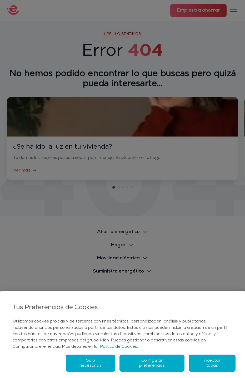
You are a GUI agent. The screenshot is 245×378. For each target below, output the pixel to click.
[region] (122, 334)
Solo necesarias (90, 363)
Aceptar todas (212, 363)
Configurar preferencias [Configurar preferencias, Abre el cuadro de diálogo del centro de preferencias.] (152, 363)
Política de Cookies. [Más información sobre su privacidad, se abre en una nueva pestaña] (119, 347)
